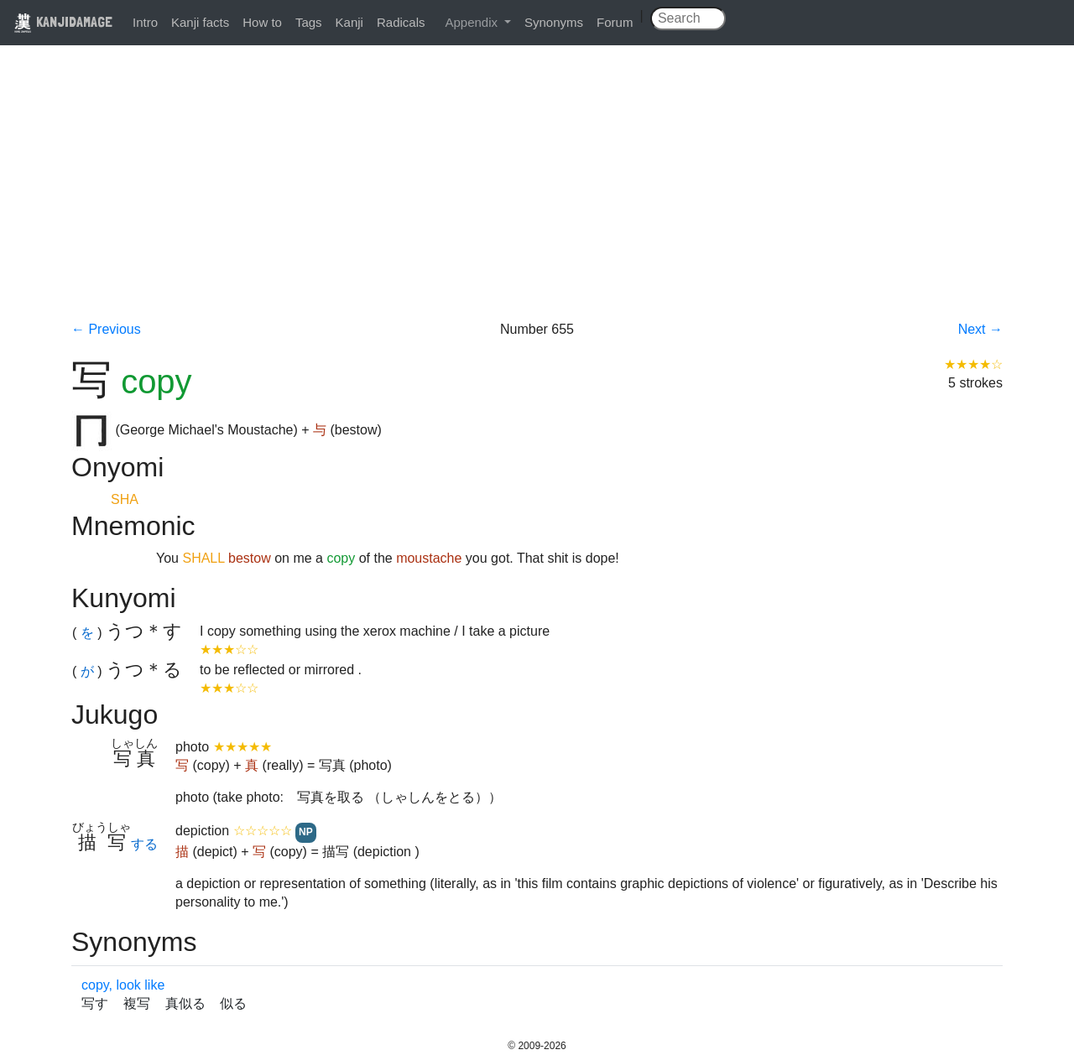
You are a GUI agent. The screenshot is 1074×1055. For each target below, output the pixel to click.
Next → (980, 329)
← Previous (106, 329)
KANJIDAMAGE (62, 21)
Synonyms (553, 22)
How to (262, 22)
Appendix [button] (473, 22)
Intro (145, 22)
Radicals (401, 22)
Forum (615, 22)
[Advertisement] (537, 194)
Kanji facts (200, 22)
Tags (308, 22)
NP (306, 832)
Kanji (349, 22)
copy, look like (122, 985)
